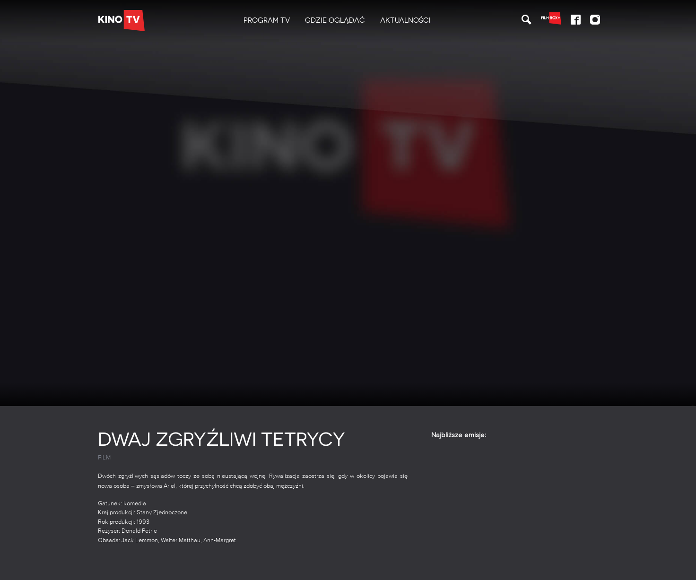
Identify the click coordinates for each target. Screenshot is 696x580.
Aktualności (405, 20)
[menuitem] (266, 20)
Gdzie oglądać (335, 20)
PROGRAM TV (267, 20)
